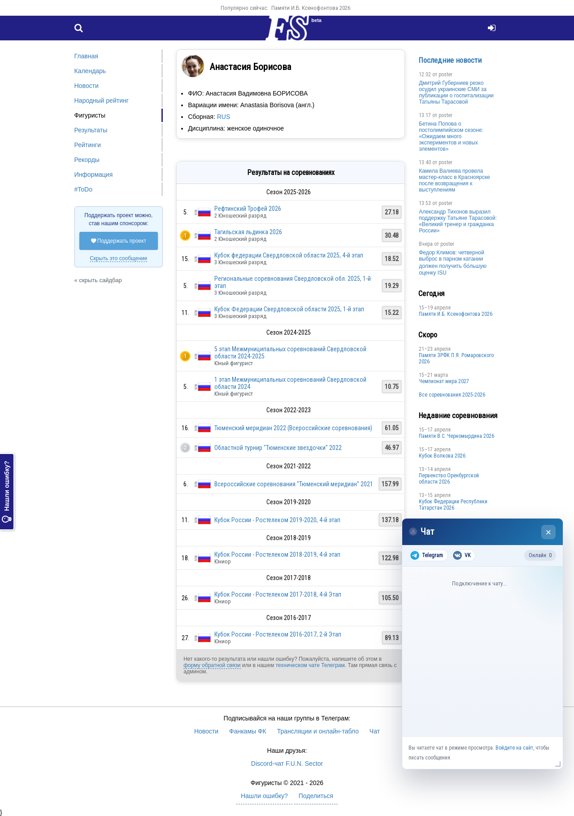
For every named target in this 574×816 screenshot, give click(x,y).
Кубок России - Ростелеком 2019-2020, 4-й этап (277, 520)
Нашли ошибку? (6, 492)
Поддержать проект (119, 241)
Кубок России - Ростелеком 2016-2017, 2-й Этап (277, 634)
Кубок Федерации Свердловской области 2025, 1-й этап (289, 309)
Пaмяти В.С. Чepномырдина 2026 (456, 436)
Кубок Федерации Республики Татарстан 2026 (453, 504)
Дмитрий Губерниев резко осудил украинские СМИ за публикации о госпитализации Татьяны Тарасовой (456, 92)
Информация (93, 174)
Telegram (426, 555)
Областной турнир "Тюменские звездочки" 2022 (278, 447)
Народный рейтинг (101, 100)
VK (461, 555)
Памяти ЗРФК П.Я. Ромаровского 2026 (456, 358)
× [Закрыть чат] (549, 532)
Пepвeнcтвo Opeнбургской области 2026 (449, 478)
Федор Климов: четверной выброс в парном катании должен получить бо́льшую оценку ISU (453, 262)
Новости (86, 85)
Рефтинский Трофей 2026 (247, 208)
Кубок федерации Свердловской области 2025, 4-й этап (288, 255)
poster (445, 74)
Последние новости (450, 60)
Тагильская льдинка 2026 (248, 232)
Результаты (91, 130)
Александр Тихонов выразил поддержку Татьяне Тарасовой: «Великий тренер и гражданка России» (458, 221)
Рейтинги (87, 144)
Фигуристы (90, 115)
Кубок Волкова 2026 (442, 456)
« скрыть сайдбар (98, 280)
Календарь (90, 70)
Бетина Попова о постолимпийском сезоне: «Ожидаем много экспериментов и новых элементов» (451, 136)
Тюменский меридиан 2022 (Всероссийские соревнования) (293, 428)
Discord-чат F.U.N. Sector (287, 763)
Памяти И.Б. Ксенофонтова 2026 (310, 7)
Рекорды (87, 159)
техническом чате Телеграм (309, 665)
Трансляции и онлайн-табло (318, 731)
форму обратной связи (211, 665)
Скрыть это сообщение (118, 258)
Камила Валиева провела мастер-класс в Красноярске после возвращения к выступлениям (454, 180)
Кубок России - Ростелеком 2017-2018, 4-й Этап (277, 594)
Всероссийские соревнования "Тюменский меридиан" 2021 (293, 484)
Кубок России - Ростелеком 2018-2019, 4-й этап (277, 554)
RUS (223, 116)
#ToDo (83, 189)
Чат (375, 731)
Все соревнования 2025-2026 (452, 395)
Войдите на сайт (514, 748)
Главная (86, 56)
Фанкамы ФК (247, 731)
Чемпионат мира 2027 (444, 381)
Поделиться (316, 795)
